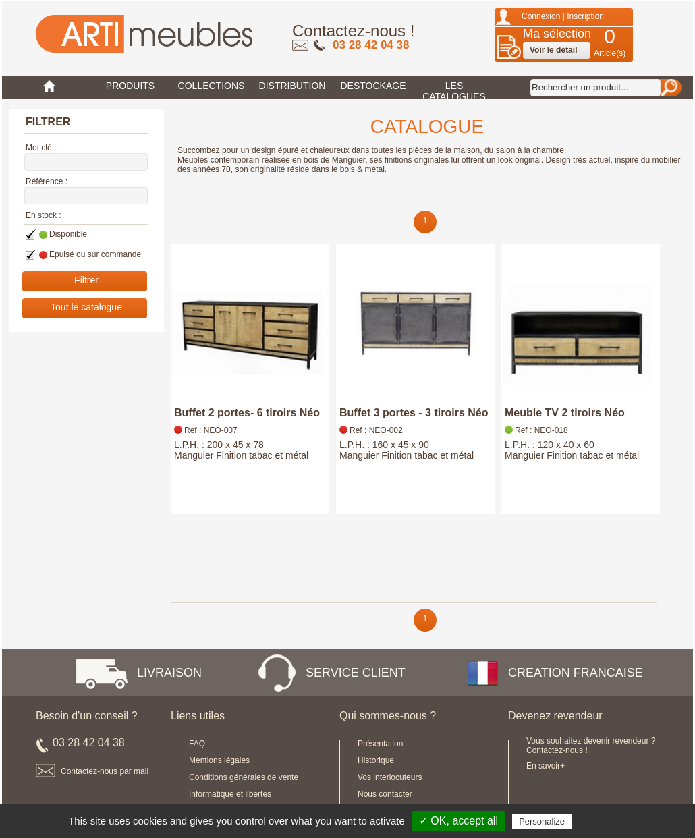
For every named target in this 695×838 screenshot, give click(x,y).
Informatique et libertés (230, 794)
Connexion (541, 16)
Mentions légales (219, 760)
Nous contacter (385, 794)
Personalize (542, 821)
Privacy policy (607, 821)
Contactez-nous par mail (104, 771)
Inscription (585, 16)
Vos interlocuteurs (390, 777)
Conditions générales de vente (243, 777)
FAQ (197, 743)
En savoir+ (545, 766)
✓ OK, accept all (458, 821)
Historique (376, 760)
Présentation (380, 743)
